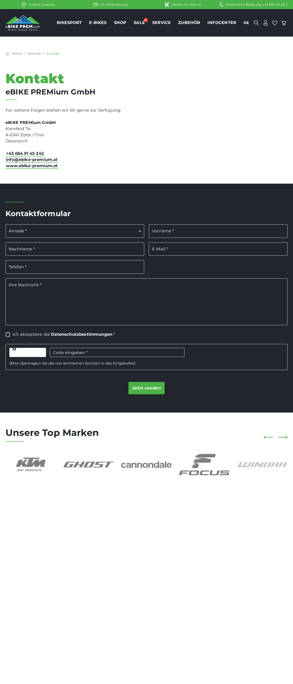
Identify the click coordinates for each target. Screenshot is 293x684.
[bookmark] (274, 23)
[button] (74, 231)
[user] (265, 23)
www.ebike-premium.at (32, 165)
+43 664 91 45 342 (25, 153)
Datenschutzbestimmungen (81, 334)
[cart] (284, 23)
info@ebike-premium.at (32, 159)
